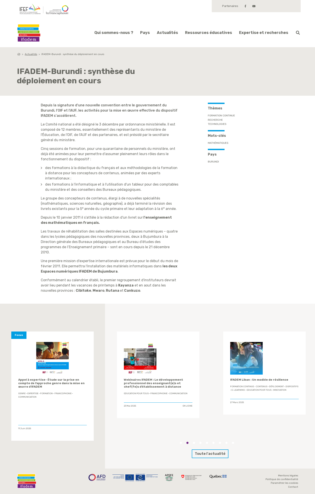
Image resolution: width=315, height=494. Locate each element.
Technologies (217, 124)
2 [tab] (187, 443)
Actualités (167, 32)
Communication (27, 397)
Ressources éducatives (208, 32)
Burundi (213, 161)
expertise (32, 393)
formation (46, 393)
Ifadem (29, 33)
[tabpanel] (158, 375)
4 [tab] (200, 443)
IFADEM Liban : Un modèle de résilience (259, 379)
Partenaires (230, 6)
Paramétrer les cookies (284, 482)
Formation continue (221, 115)
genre (22, 393)
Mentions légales (288, 475)
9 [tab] (233, 443)
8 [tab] (226, 443)
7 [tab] (220, 443)
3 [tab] (194, 443)
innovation (279, 390)
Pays (145, 32)
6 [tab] (213, 443)
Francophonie (63, 393)
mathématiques (218, 142)
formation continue (242, 386)
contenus (261, 386)
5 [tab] (207, 443)
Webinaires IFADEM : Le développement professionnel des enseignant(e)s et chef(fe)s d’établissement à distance (153, 383)
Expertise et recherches (263, 32)
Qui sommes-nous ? (113, 32)
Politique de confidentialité (282, 479)
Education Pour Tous (136, 393)
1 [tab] (181, 443)
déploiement (276, 386)
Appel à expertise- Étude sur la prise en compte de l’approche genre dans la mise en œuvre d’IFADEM (51, 383)
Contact (293, 486)
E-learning (238, 390)
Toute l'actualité (210, 454)
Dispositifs (291, 386)
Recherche (215, 119)
